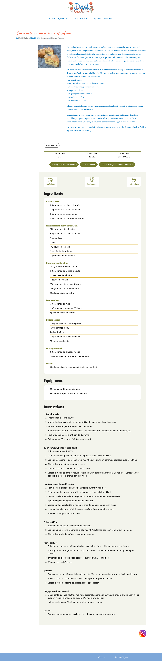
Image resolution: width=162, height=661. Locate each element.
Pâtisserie (53, 38)
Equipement (92, 181)
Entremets (45, 38)
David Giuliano (24, 38)
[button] (137, 202)
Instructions (134, 181)
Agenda (97, 18)
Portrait (51, 18)
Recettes (108, 18)
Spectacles (63, 18)
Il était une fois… (81, 18)
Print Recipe (51, 145)
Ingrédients (50, 181)
